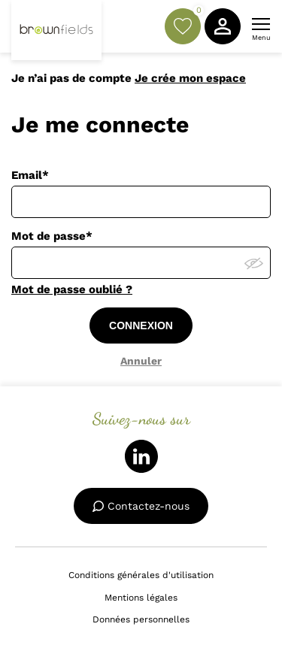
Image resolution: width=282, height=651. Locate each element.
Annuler (141, 361)
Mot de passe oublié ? (71, 289)
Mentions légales (141, 597)
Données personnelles (141, 619)
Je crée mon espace (190, 78)
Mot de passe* (51, 236)
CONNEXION (141, 325)
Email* (30, 175)
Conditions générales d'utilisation (141, 575)
